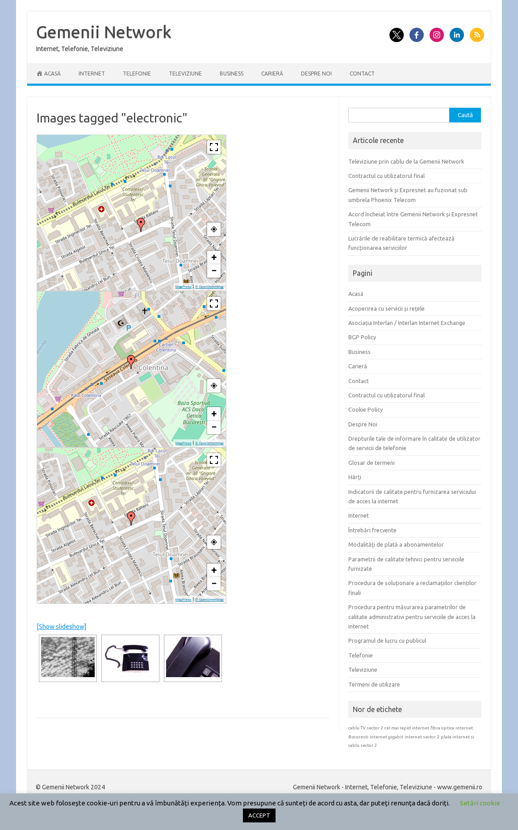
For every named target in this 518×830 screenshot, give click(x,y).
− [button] (214, 270)
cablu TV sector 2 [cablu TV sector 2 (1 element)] (365, 727)
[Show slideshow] (61, 626)
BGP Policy (362, 337)
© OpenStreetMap (209, 287)
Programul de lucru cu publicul (387, 640)
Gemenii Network (103, 31)
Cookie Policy (365, 409)
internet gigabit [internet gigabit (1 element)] (386, 736)
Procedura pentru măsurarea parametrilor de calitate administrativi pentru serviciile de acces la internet (412, 616)
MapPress (183, 287)
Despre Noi (316, 73)
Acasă (355, 294)
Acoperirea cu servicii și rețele (386, 308)
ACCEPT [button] (259, 815)
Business (231, 73)
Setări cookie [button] (480, 803)
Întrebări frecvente (372, 530)
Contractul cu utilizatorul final (386, 176)
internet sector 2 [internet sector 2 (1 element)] (422, 736)
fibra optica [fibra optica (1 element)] (442, 727)
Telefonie (137, 73)
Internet (92, 73)
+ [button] (214, 257)
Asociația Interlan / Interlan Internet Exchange (406, 323)
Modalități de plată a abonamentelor (396, 544)
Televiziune (185, 73)
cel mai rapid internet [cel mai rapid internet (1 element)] (406, 727)
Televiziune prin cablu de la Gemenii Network (406, 161)
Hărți (354, 477)
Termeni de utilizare (374, 684)
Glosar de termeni (371, 462)
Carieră (272, 73)
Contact (362, 73)
